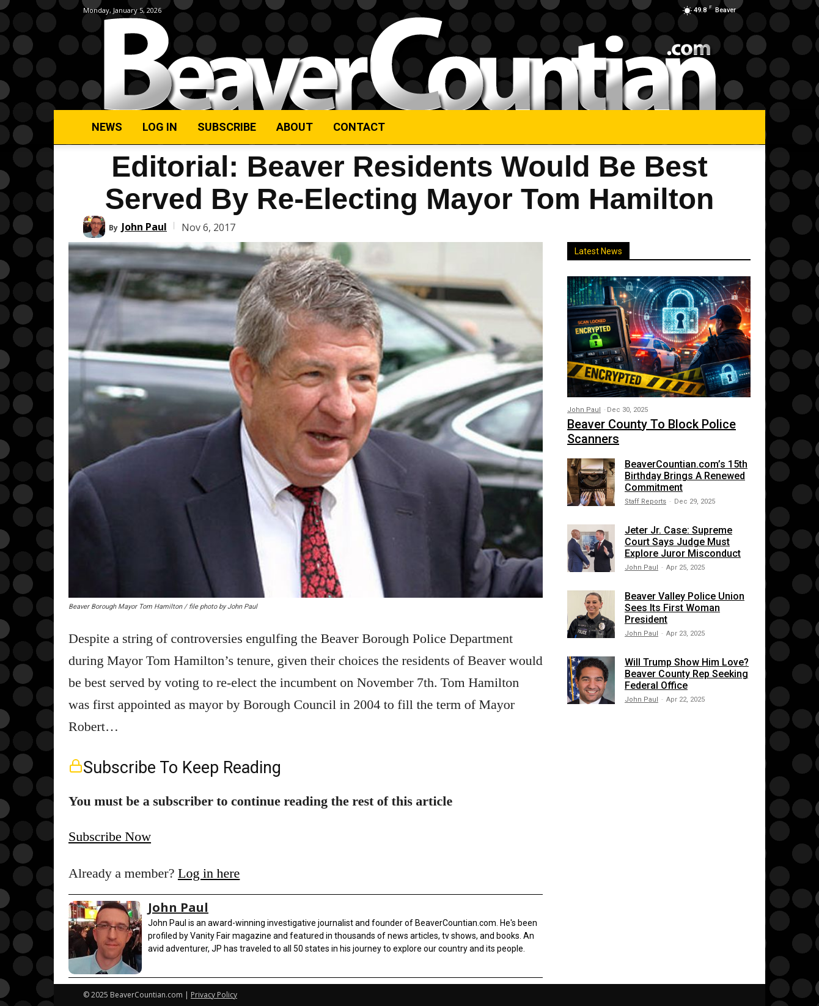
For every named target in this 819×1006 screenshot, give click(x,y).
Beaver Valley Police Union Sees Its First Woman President (684, 607)
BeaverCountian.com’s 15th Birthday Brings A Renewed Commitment (686, 475)
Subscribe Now (109, 836)
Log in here (209, 873)
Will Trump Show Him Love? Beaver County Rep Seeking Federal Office (687, 673)
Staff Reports (645, 501)
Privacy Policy (214, 994)
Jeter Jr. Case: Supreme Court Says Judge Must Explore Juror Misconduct (683, 541)
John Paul (144, 227)
